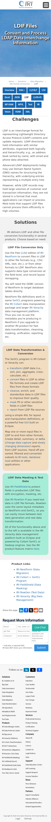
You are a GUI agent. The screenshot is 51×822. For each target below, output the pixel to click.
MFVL (20, 105)
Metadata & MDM (8, 712)
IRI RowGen (17, 499)
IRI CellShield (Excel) (9, 761)
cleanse (14, 390)
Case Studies (30, 685)
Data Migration (36, 81)
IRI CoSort (16, 304)
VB (38, 105)
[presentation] (25, 656)
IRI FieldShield (18, 486)
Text (30, 105)
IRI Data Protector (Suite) (11, 731)
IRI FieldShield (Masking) (11, 758)
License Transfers (32, 776)
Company (30, 734)
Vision (7, 112)
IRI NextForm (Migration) (11, 750)
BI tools (22, 457)
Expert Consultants (32, 795)
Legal (17, 818)
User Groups (30, 700)
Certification (30, 727)
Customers (30, 677)
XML (28, 112)
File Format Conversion (20, 84)
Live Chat (40, 627)
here (36, 548)
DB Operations (7, 708)
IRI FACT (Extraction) (9, 746)
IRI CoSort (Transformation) (12, 742)
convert (14, 379)
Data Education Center (34, 765)
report (13, 409)
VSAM (18, 112)
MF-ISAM (9, 105)
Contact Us (29, 750)
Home (11, 81)
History (28, 742)
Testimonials (30, 688)
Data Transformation (9, 704)
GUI (26, 422)
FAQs (27, 757)
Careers (28, 746)
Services (29, 715)
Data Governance (8, 688)
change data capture (18, 442)
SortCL (16, 300)
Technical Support (32, 731)
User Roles (29, 692)
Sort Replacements (9, 715)
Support (29, 761)
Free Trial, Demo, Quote (10, 773)
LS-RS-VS (37, 97)
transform (16, 368)
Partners (29, 791)
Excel (7, 97)
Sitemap (28, 818)
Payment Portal (31, 712)
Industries (29, 681)
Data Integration (8, 692)
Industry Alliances (32, 799)
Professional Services (33, 719)
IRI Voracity (36, 307)
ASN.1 (22, 90)
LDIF (36, 84)
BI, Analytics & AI (8, 681)
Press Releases (31, 784)
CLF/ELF (33, 90)
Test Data (5, 719)
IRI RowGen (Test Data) (30, 592)
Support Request (32, 772)
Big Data (5, 685)
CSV (43, 90)
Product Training (31, 723)
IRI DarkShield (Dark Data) (11, 765)
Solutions (22, 81)
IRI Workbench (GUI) (9, 769)
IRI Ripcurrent (7, 734)
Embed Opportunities (33, 807)
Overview (9, 90)
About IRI (29, 738)
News (28, 780)
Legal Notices (30, 753)
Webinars (29, 708)
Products (6, 723)
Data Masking (7, 696)
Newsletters (30, 788)
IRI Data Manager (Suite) (11, 727)
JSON (17, 97)
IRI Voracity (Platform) (10, 738)
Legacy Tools (30, 696)
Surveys (28, 704)
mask (13, 402)
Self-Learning (30, 769)
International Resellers (34, 803)
